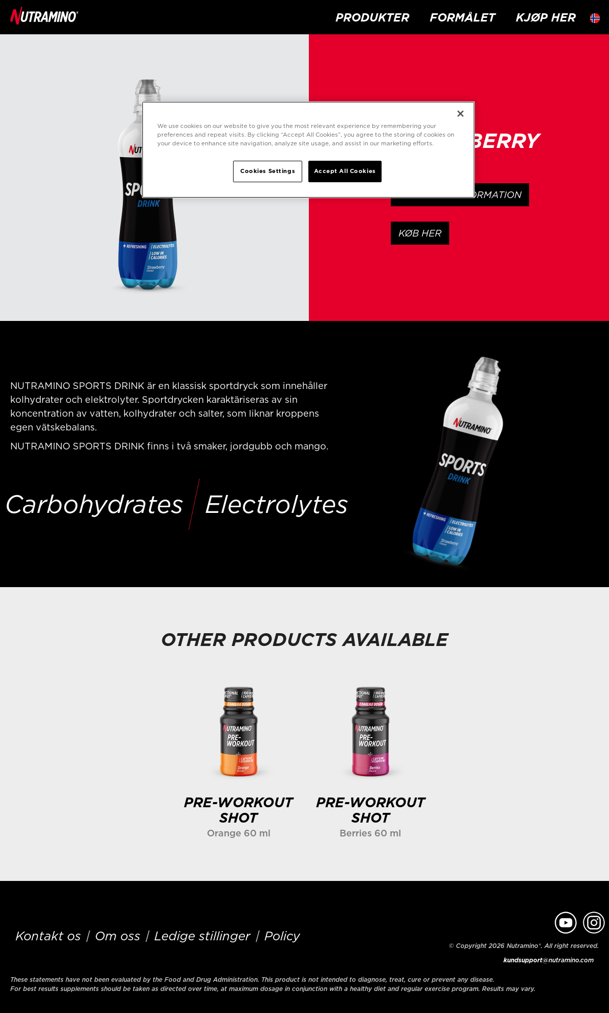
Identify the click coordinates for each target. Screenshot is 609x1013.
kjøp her (546, 17)
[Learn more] (238, 730)
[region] (308, 149)
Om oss (117, 935)
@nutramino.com (548, 960)
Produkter (372, 17)
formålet (462, 17)
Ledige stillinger (202, 935)
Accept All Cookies (345, 171)
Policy (282, 935)
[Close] (460, 113)
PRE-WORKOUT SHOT (238, 809)
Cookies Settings (267, 171)
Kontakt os (48, 935)
